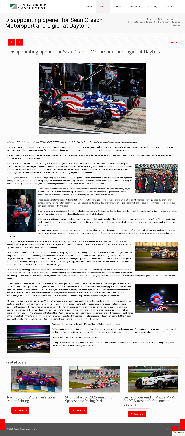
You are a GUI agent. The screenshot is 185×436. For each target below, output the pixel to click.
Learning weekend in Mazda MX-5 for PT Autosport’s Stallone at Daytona (149, 400)
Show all (173, 42)
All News (171, 19)
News (159, 19)
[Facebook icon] (165, 429)
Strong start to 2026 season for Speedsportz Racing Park (89, 398)
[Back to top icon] (175, 429)
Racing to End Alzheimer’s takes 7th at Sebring (31, 398)
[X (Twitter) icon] (168, 429)
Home (149, 19)
